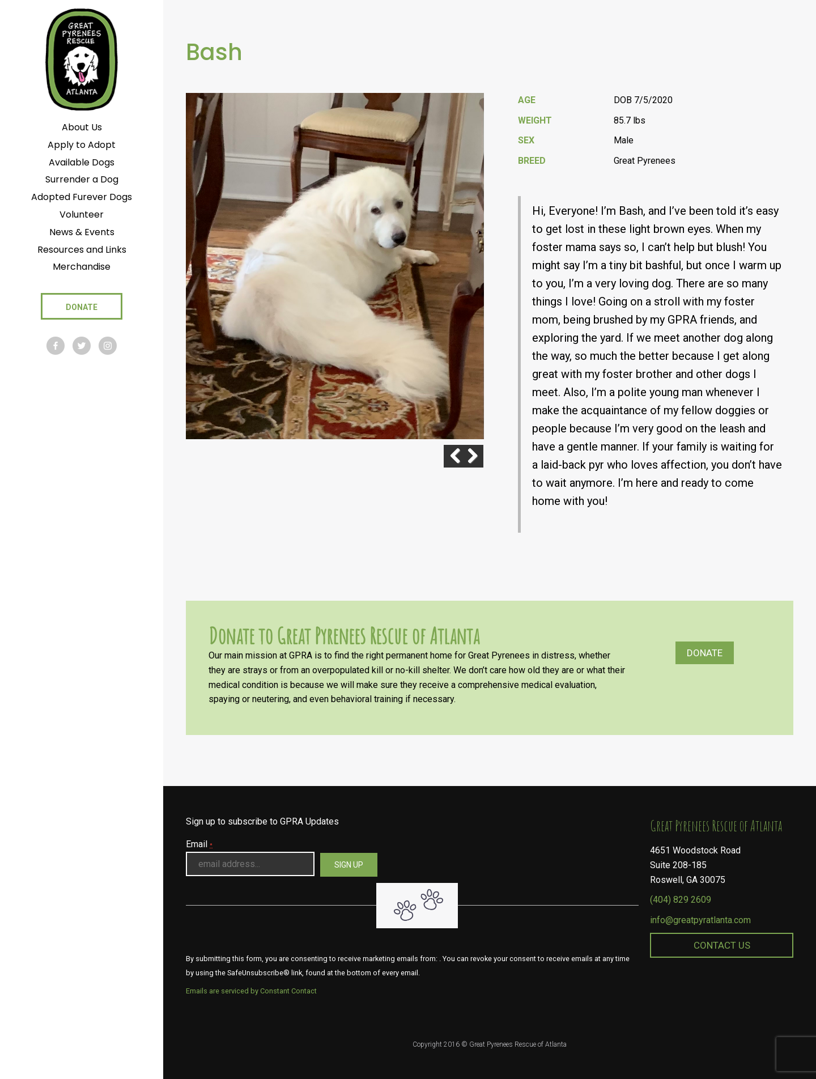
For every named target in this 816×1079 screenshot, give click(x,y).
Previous (443, 456)
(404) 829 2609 (680, 899)
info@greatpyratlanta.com (700, 920)
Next (472, 456)
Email (199, 844)
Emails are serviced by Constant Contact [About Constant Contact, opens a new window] (251, 991)
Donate (704, 653)
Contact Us (722, 945)
